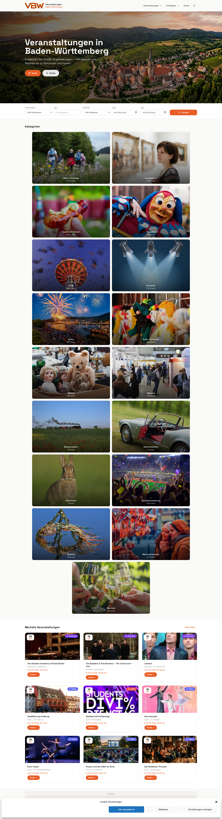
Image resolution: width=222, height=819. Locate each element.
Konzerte (71, 300)
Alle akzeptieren (126, 809)
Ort (56, 108)
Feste (131, 353)
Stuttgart (99, 333)
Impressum (162, 753)
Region (86, 108)
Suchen (183, 112)
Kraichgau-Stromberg (123, 757)
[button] (216, 801)
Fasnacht (73, 757)
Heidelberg (30, 753)
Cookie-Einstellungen (167, 765)
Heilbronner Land (121, 749)
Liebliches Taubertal (122, 765)
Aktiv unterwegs (76, 745)
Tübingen (29, 769)
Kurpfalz (117, 761)
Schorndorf (159, 330)
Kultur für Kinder (76, 773)
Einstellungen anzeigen (200, 809)
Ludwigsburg (31, 765)
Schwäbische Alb (121, 781)
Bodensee (117, 745)
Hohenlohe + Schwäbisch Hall (127, 753)
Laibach (148, 327)
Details (34, 338)
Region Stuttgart (121, 777)
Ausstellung (74, 749)
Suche (51, 73)
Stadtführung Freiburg (38, 380)
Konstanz (97, 383)
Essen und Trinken (77, 753)
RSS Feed (161, 761)
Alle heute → (191, 291)
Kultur (72, 353)
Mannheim (30, 761)
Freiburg (38, 383)
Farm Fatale (33, 430)
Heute (186, 5)
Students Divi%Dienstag (97, 380)
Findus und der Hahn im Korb (100, 430)
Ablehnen (163, 809)
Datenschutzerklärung (167, 757)
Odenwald (118, 773)
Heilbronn (41, 330)
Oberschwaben (120, 769)
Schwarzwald (119, 785)
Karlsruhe (29, 757)
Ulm (26, 773)
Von (114, 108)
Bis (142, 108)
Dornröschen (150, 380)
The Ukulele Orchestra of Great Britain (45, 327)
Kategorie (30, 108)
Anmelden (134, 676)
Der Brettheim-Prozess (155, 430)
